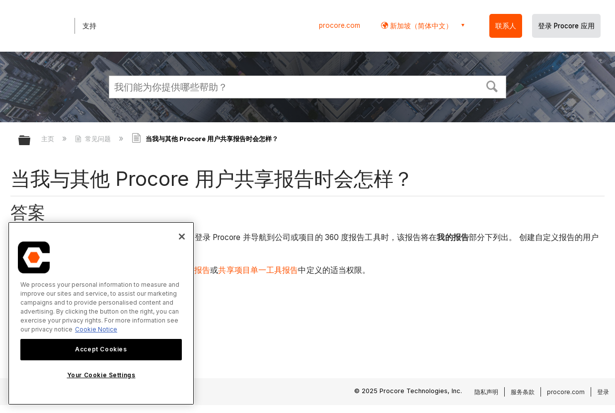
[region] (101, 313)
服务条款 (523, 392)
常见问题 (94, 139)
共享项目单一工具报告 (258, 270)
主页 (48, 139)
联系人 (505, 26)
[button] (492, 85)
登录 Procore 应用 (566, 26)
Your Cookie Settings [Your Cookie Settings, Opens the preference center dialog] (101, 375)
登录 (603, 392)
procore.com (339, 25)
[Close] (182, 237)
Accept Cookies (101, 349)
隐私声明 (486, 392)
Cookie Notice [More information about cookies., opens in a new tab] (96, 329)
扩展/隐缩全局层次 (30, 141)
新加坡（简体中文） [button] (420, 25)
